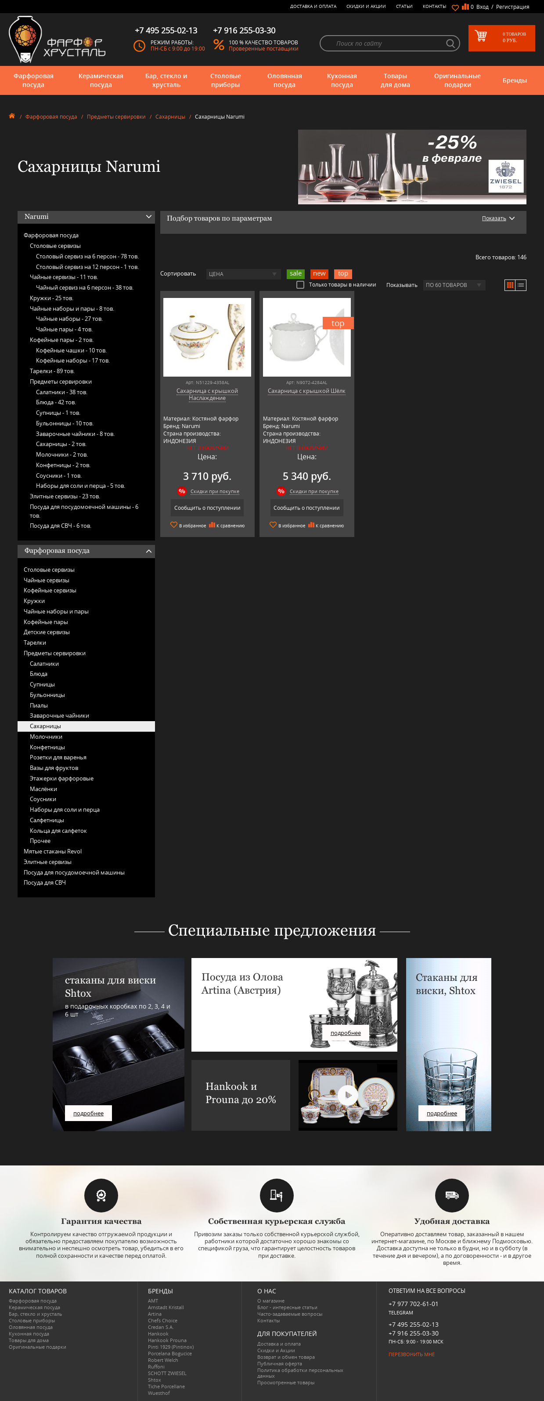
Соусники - (59, 475)
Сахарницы (170, 116)
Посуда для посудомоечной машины (74, 872)
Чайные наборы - (69, 319)
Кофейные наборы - (73, 360)
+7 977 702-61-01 (414, 1303)
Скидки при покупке (211, 491)
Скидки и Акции (366, 6)
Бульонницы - (65, 423)
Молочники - (62, 454)
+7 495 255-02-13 (414, 1324)
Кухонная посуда (342, 80)
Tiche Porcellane (166, 1386)
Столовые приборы (225, 80)
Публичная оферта (279, 1363)
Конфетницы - (63, 465)
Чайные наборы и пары (56, 611)
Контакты (435, 6)
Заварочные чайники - (75, 434)
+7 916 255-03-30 (414, 1333)
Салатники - (61, 392)
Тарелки (35, 642)
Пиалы (39, 705)
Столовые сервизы (55, 246)
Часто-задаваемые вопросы (289, 1313)
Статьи (404, 6)
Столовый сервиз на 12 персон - (87, 267)
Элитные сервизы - (65, 496)
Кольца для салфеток (58, 831)
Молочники (46, 736)
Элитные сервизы (48, 862)
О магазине (271, 1300)
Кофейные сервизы (50, 590)
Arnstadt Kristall (166, 1307)
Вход (482, 7)
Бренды (515, 80)
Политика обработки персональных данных (300, 1373)
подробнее (88, 1113)
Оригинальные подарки (457, 80)
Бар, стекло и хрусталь (166, 80)
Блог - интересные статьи (287, 1307)
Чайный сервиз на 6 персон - (84, 287)
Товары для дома (395, 80)
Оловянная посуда (284, 80)
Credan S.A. (161, 1327)
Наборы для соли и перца (65, 809)
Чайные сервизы (46, 580)
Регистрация (513, 7)
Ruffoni (156, 1366)
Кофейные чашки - (71, 350)
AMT (153, 1300)
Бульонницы (47, 695)
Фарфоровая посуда (34, 80)
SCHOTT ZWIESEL (167, 1373)
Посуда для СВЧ (45, 882)
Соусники (43, 799)
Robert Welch (163, 1360)
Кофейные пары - (62, 340)
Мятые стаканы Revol (53, 851)
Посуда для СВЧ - (60, 526)
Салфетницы (47, 820)
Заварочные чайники (59, 715)
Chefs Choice (162, 1320)
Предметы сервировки (116, 116)
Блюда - (56, 402)
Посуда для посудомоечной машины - (84, 511)
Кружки (34, 601)
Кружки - (51, 298)
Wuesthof (159, 1393)
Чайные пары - (64, 329)
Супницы (42, 684)
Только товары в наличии (336, 284)
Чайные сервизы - (64, 277)
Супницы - (58, 413)
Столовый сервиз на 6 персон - (87, 256)
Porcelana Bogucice (170, 1353)
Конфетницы (47, 747)
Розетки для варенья (58, 757)
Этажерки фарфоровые (62, 778)
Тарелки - (52, 371)
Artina (155, 1313)
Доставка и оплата (313, 6)
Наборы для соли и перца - (80, 486)
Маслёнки (43, 789)
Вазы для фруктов (54, 768)
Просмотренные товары (285, 1382)
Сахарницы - (61, 444)
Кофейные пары (46, 622)
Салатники (44, 664)
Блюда (38, 674)
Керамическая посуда (101, 80)
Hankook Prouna (167, 1340)
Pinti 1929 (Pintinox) (171, 1346)
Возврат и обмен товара (286, 1357)
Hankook (158, 1333)
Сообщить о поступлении (204, 508)
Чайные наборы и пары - (72, 308)
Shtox (154, 1379)
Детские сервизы (47, 632)
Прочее (40, 841)
